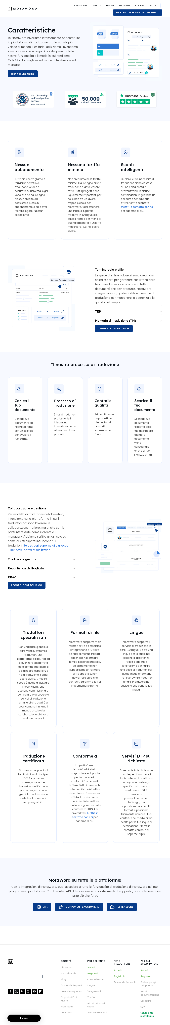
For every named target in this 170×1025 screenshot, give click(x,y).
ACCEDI (154, 5)
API (42, 907)
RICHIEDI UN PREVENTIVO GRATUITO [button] (138, 12)
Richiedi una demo (22, 73)
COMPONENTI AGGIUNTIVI (79, 907)
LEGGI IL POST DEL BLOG (113, 328)
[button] (80, 5)
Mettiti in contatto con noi (137, 206)
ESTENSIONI (121, 907)
